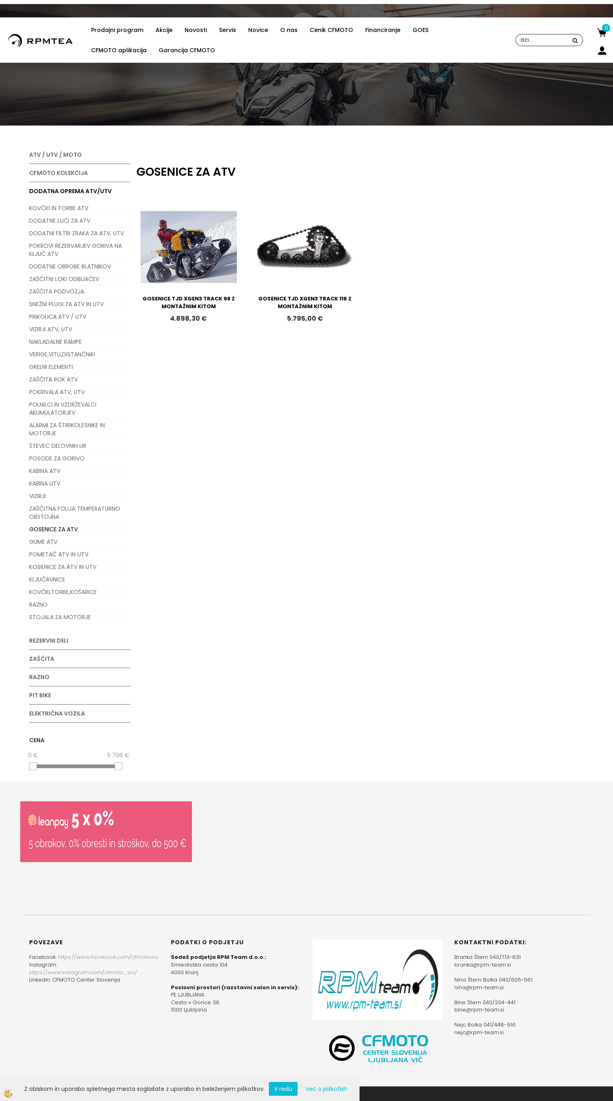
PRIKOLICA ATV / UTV (57, 317)
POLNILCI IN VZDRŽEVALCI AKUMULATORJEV (62, 408)
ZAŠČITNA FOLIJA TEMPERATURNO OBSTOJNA (74, 513)
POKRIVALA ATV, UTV (57, 392)
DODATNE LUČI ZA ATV (59, 221)
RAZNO (38, 605)
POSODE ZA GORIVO (57, 458)
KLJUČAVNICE (47, 579)
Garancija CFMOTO (187, 50)
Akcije (163, 30)
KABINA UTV (44, 483)
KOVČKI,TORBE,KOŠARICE (63, 592)
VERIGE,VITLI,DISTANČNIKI (62, 354)
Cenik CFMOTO (331, 30)
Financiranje (382, 30)
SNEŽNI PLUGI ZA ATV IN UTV (66, 304)
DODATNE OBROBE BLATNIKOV (70, 266)
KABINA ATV (44, 471)
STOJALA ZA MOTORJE (60, 617)
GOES (420, 30)
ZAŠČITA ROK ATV (53, 379)
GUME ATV (43, 542)
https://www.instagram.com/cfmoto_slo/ (83, 972)
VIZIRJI (37, 496)
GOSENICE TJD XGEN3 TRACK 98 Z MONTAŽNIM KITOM (189, 302)
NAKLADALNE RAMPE (55, 342)
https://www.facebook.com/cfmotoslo (108, 957)
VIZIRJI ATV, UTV (50, 329)
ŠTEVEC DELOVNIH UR (57, 446)
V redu (283, 1089)
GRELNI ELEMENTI (51, 367)
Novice (258, 30)
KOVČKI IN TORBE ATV (58, 208)
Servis (227, 30)
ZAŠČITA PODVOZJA (56, 291)
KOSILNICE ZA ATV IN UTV (62, 567)
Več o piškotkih (326, 1089)
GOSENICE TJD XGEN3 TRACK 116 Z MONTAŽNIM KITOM (304, 302)
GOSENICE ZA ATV (53, 529)
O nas (289, 30)
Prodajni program (117, 30)
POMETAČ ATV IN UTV (58, 554)
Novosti (196, 30)
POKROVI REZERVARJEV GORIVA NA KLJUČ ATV (75, 250)
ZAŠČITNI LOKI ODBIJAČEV (64, 279)
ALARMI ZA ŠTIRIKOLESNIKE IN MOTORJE (67, 429)
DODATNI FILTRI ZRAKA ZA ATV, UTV (76, 233)
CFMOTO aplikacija (119, 50)
